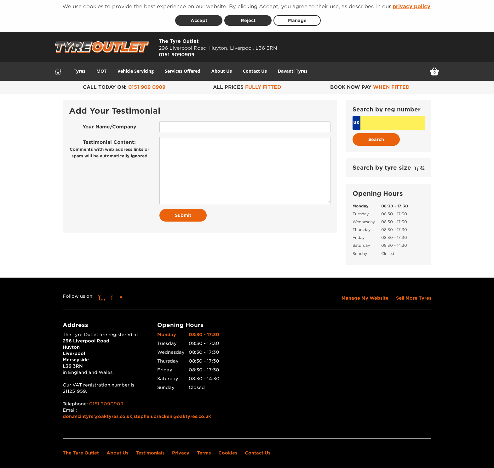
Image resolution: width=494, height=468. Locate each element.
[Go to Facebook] (102, 295)
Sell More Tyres (413, 295)
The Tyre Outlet (81, 450)
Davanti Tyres (292, 69)
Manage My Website (365, 295)
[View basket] (434, 69)
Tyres (79, 69)
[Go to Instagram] (117, 295)
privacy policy (411, 6)
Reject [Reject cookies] (248, 18)
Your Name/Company (109, 125)
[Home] (58, 69)
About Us (221, 69)
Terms (204, 450)
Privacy (180, 450)
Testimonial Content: (109, 147)
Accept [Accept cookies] (199, 18)
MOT (101, 69)
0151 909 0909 (146, 85)
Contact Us (255, 69)
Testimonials (150, 450)
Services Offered (182, 69)
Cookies (227, 450)
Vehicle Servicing (136, 69)
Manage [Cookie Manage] (297, 18)
